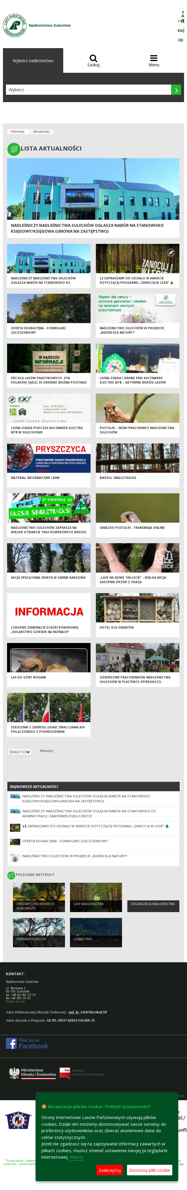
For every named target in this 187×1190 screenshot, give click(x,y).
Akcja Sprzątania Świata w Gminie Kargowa (48, 577)
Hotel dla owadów (117, 627)
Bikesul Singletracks (118, 478)
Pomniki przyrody (31, 939)
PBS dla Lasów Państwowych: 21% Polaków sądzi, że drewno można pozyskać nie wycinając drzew (49, 382)
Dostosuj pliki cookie (149, 1170)
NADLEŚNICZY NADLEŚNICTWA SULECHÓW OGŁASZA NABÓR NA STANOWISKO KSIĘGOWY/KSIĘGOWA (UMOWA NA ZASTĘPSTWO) (87, 228)
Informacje (17, 131)
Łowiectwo (83, 939)
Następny (46, 751)
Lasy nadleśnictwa (88, 904)
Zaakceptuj (109, 1170)
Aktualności (41, 131)
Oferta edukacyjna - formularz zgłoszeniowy (65, 841)
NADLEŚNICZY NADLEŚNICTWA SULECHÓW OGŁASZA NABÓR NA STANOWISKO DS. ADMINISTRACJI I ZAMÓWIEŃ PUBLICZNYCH (43, 282)
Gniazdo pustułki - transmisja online (132, 528)
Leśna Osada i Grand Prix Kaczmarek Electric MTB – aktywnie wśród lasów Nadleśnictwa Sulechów (133, 382)
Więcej (76, 1157)
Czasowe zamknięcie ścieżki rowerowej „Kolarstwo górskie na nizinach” (44, 629)
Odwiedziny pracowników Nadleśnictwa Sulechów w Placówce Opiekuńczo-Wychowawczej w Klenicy (135, 681)
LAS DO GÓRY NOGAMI (28, 677)
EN (180, 31)
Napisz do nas (15, 1001)
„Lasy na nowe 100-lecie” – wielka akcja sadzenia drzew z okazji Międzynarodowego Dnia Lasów (133, 581)
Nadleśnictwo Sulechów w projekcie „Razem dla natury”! (132, 330)
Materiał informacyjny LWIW (35, 478)
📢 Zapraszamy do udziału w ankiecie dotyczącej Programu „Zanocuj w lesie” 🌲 (136, 280)
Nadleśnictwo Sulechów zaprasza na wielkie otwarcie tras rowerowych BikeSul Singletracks (49, 532)
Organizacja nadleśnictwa (153, 904)
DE (180, 40)
